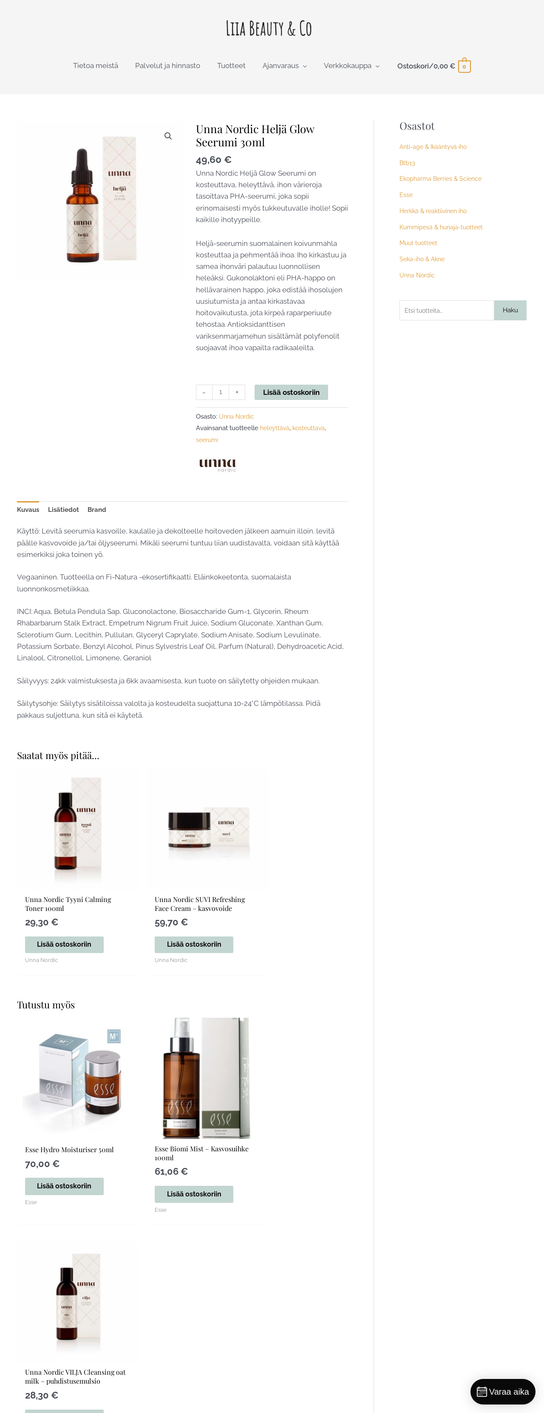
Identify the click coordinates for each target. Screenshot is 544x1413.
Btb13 (408, 167)
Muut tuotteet (420, 248)
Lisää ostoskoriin (293, 397)
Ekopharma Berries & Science (443, 184)
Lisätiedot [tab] (68, 516)
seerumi (208, 445)
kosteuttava (311, 433)
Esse (406, 200)
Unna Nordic (237, 422)
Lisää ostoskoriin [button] (60, 941)
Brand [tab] (105, 516)
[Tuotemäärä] (221, 397)
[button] (168, 141)
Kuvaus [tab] (29, 516)
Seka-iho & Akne (424, 264)
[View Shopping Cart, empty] (434, 70)
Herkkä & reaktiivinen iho (436, 216)
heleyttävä (275, 433)
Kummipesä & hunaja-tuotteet (444, 232)
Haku (510, 316)
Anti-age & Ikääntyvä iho (435, 151)
